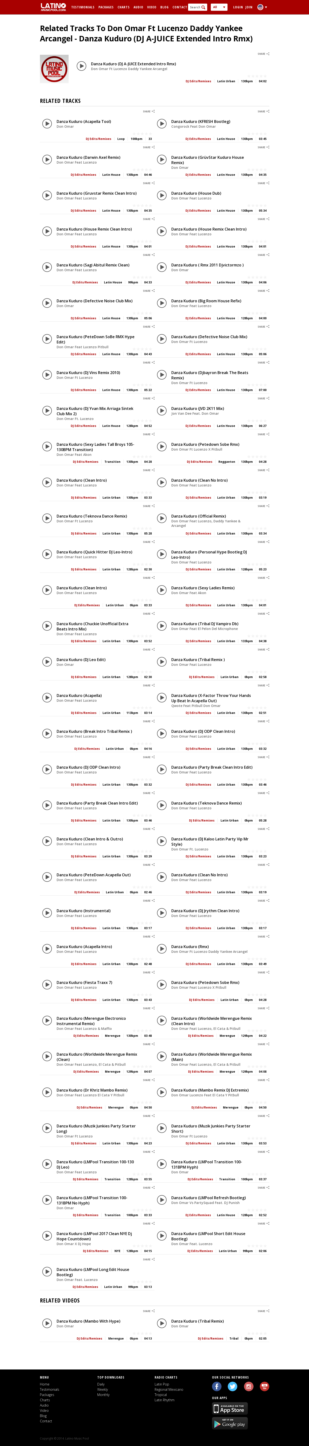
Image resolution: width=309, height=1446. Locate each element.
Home (44, 1384)
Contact (180, 7)
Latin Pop (162, 1384)
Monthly (103, 1394)
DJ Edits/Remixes (198, 81)
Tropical (161, 1394)
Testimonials (83, 7)
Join (249, 7)
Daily (100, 1384)
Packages (106, 7)
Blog (164, 7)
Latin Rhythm (164, 1400)
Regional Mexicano (169, 1389)
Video (152, 7)
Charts (124, 7)
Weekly (102, 1389)
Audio (138, 7)
